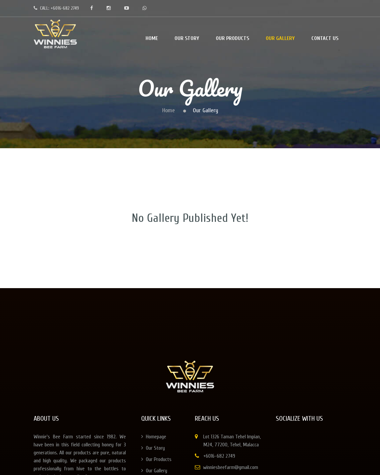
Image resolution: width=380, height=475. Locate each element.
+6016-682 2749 (219, 456)
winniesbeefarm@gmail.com (230, 467)
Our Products (156, 459)
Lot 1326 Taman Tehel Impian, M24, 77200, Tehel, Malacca (232, 441)
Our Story (153, 448)
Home (168, 110)
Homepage (153, 437)
